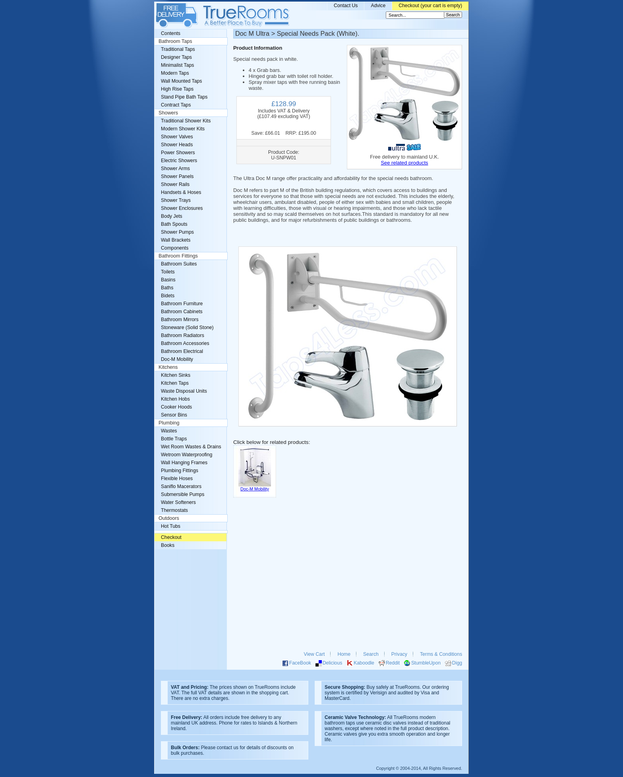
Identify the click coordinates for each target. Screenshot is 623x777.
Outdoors (169, 518)
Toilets (168, 272)
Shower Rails (175, 184)
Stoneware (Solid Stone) (187, 327)
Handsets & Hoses (181, 192)
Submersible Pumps (182, 494)
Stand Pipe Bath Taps (184, 97)
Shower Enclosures (182, 208)
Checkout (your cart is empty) (430, 5)
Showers (168, 113)
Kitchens (168, 367)
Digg (457, 663)
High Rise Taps (177, 89)
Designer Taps (176, 57)
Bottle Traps (174, 439)
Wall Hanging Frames (184, 462)
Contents (170, 33)
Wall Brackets (175, 240)
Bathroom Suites (179, 264)
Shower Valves (177, 137)
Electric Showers (179, 160)
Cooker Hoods (176, 407)
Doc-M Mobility (177, 359)
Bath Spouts (174, 224)
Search (371, 654)
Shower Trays (176, 200)
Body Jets (171, 216)
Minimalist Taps (177, 65)
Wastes (169, 431)
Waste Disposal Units (184, 391)
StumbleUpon (426, 663)
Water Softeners (178, 502)
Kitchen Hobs (175, 399)
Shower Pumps (177, 232)
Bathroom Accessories (185, 343)
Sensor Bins (174, 415)
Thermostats (174, 510)
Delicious (332, 663)
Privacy (399, 654)
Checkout (171, 537)
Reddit (393, 663)
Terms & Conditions (441, 654)
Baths (167, 288)
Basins (168, 280)
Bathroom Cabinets (182, 311)
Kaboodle (364, 663)
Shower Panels (177, 176)
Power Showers (178, 152)
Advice (378, 5)
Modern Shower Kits (183, 129)
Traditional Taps (178, 49)
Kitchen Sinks (175, 375)
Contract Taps (176, 105)
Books (167, 545)
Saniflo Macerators (181, 486)
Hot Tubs (170, 526)
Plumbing (169, 423)
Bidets (167, 295)
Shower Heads (177, 144)
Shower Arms (175, 168)
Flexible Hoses (177, 478)
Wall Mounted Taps (181, 81)
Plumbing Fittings (179, 470)
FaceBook (300, 663)
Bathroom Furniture (182, 303)
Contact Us (346, 5)
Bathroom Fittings (178, 256)
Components (174, 248)
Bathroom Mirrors (180, 319)
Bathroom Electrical (182, 351)
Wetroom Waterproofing (186, 454)
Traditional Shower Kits (186, 121)
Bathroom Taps (175, 41)
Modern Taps (175, 73)
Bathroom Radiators (182, 335)
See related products (404, 163)
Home (343, 654)
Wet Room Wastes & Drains (191, 447)
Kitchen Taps (175, 383)
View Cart (314, 654)
